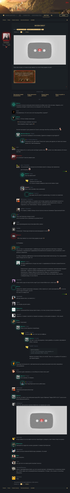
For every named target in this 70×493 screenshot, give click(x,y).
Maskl (33, 133)
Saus (28, 326)
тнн (42, 29)
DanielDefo (26, 165)
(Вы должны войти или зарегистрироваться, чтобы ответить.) (26, 482)
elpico (27, 261)
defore (36, 179)
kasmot (31, 332)
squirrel (36, 193)
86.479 (9, 45)
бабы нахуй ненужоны (21, 29)
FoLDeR (37, 338)
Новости (26, 15)
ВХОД (63, 15)
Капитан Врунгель (33, 139)
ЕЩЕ (40, 99)
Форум (46, 15)
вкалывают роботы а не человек (33, 29)
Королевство (36, 15)
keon (31, 173)
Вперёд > (27, 32)
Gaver (28, 376)
